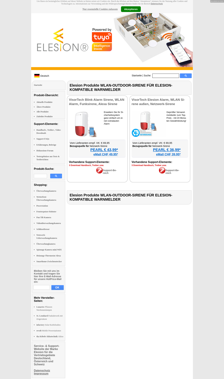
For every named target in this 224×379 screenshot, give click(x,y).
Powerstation (42, 206)
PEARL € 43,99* (104, 150)
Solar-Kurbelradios (48, 325)
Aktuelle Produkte (44, 102)
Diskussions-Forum (44, 150)
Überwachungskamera (46, 191)
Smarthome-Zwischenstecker (49, 261)
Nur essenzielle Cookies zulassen (100, 9)
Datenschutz (157, 4)
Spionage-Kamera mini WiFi (49, 250)
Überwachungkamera (45, 244)
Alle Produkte (42, 112)
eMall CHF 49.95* (105, 154)
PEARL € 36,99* (167, 150)
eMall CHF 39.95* (168, 154)
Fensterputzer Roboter (46, 211)
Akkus (49, 336)
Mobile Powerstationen (48, 330)
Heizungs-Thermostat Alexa (48, 255)
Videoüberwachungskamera (48, 223)
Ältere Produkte (43, 107)
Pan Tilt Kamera (43, 217)
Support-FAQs (42, 139)
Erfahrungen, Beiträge (46, 145)
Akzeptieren (131, 9)
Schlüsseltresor (43, 229)
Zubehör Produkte (44, 116)
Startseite (137, 75)
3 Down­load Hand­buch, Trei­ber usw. (86, 165)
